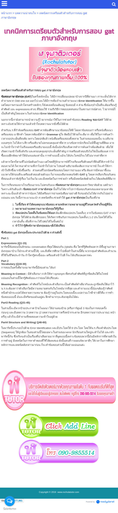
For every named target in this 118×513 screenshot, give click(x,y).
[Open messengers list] (10, 501)
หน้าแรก (6, 13)
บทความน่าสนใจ (25, 13)
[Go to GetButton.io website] (9, 509)
